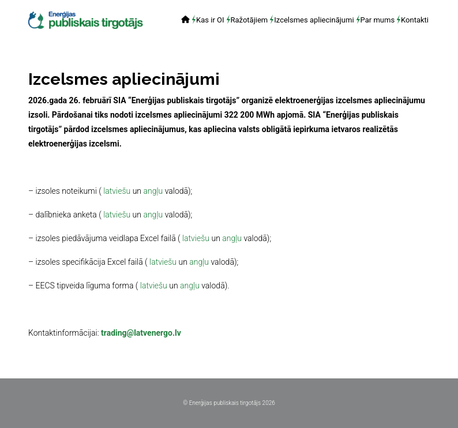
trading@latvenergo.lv (141, 332)
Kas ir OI (210, 19)
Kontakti (415, 19)
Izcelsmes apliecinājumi (314, 19)
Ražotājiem (249, 19)
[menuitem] (185, 20)
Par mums (378, 19)
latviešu (116, 191)
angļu (153, 191)
